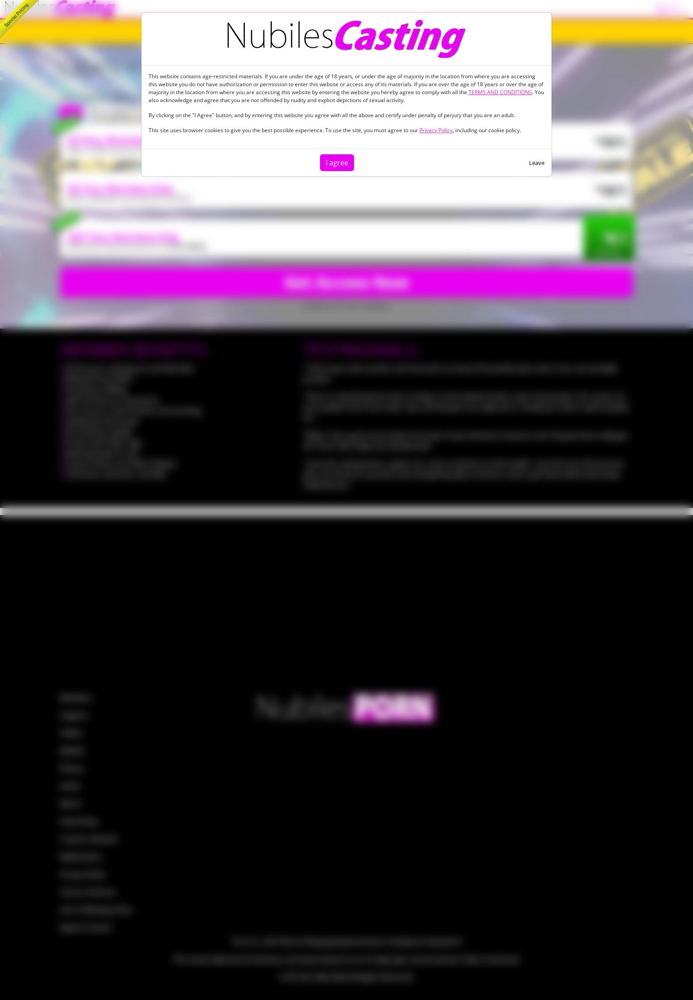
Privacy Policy (436, 130)
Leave (536, 163)
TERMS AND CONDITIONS (500, 92)
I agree (337, 163)
